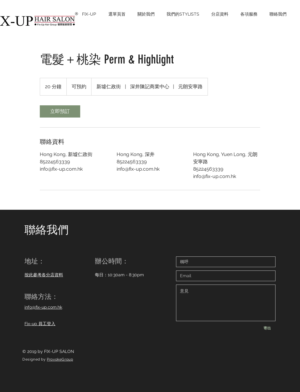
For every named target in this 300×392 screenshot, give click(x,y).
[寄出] (267, 328)
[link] (60, 111)
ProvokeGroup (60, 359)
